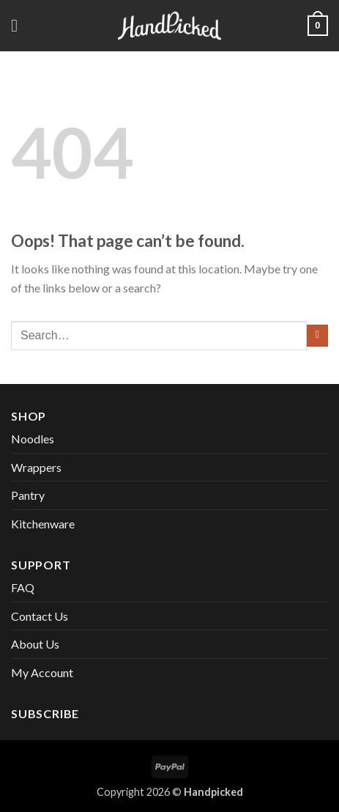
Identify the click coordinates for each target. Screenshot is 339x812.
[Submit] (317, 336)
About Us (35, 644)
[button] (20, 25)
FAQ (22, 587)
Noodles (32, 439)
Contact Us (39, 616)
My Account (42, 672)
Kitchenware (43, 524)
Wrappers (36, 467)
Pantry (28, 495)
